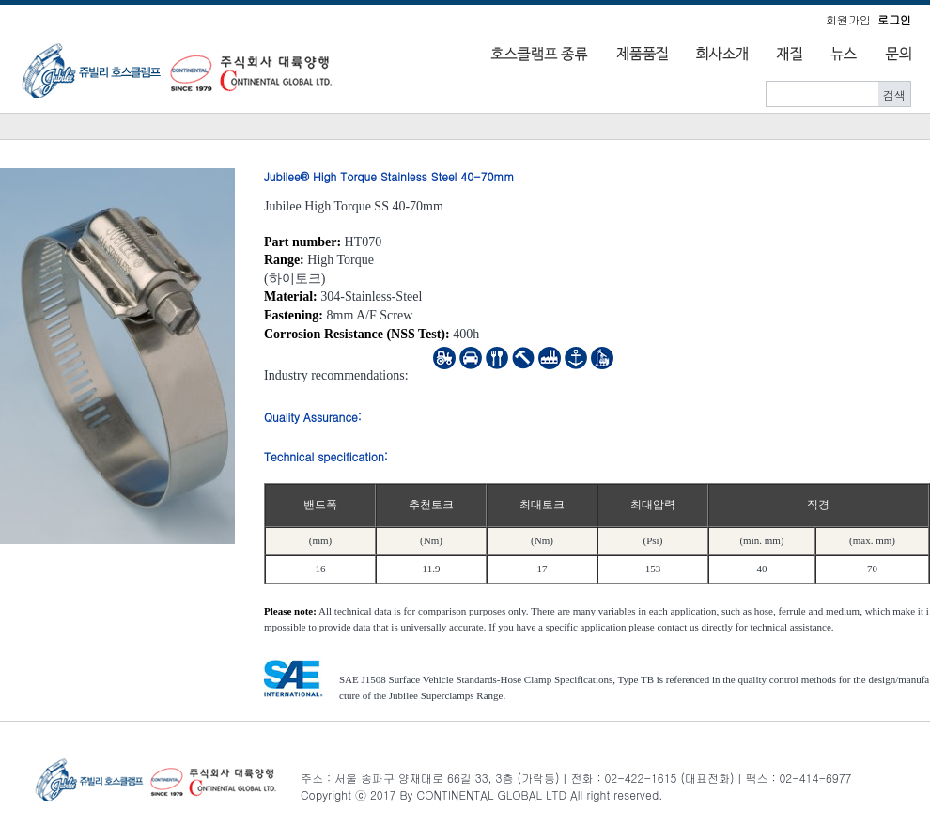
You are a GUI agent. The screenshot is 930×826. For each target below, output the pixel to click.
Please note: (290, 610)
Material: (291, 296)
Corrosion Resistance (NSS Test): (357, 334)
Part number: (302, 242)
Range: (284, 260)
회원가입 (848, 19)
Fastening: (293, 315)
